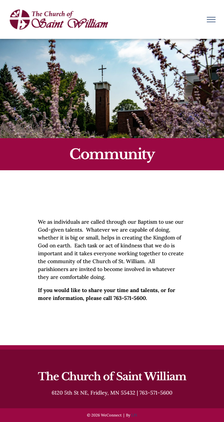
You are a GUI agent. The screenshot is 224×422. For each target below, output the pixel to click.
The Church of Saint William (112, 376)
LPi (134, 415)
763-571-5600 (155, 392)
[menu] (211, 19)
